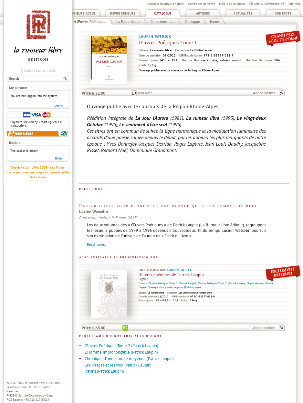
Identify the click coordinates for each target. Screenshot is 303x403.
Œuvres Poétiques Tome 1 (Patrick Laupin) (172, 283)
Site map (294, 4)
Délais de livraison (232, 4)
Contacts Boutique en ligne (165, 4)
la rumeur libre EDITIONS (42, 383)
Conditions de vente (201, 4)
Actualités (243, 13)
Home (214, 21)
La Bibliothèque (128, 21)
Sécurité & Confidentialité (266, 4)
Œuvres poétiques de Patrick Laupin (171, 274)
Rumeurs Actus (83, 13)
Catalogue (162, 13)
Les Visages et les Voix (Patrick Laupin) (118, 365)
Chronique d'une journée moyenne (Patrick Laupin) (175, 287)
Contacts (283, 13)
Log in (59, 105)
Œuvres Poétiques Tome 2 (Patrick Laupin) (222, 283)
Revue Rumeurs (122, 13)
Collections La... (163, 21)
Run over (145, 93)
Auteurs (203, 13)
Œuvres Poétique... (91, 21)
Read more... (97, 244)
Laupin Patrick (155, 36)
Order (59, 158)
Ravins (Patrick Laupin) (104, 371)
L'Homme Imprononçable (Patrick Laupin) (121, 352)
